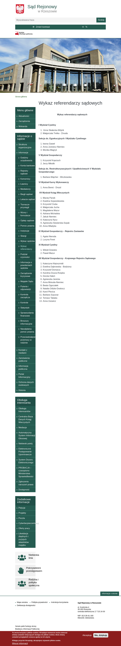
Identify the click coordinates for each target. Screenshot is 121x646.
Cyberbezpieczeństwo (27, 523)
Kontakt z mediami (22, 351)
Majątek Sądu (26, 281)
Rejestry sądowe (24, 172)
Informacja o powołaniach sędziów (26, 265)
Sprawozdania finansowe (27, 314)
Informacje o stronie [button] (109, 594)
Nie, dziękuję (100, 636)
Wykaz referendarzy (26, 247)
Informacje (23, 152)
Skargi (23, 236)
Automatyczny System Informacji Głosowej (26, 435)
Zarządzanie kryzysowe (26, 274)
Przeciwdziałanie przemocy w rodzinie (28, 340)
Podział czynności (25, 255)
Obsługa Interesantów (24, 409)
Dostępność (24, 490)
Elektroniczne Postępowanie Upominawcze (25, 452)
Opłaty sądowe (27, 220)
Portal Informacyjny (24, 375)
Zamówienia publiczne (24, 359)
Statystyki (24, 308)
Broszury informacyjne (26, 322)
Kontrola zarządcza (25, 296)
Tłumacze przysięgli (24, 206)
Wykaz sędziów (27, 241)
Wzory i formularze (25, 213)
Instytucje (24, 231)
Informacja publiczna (23, 367)
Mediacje (22, 427)
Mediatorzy (25, 189)
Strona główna (21, 97)
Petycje (21, 508)
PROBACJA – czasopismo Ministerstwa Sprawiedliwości (25, 472)
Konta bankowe (27, 165)
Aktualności (23, 116)
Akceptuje (87, 636)
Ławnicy (24, 184)
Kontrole (24, 303)
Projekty (22, 513)
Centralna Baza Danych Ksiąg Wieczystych (25, 419)
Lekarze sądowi (27, 199)
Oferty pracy (24, 528)
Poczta (21, 518)
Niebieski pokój (25, 443)
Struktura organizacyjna (24, 145)
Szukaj (101, 20)
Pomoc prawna (27, 226)
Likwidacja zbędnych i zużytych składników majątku (23, 539)
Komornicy (25, 179)
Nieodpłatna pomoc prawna (27, 330)
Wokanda (22, 126)
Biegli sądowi (26, 194)
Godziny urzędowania (26, 159)
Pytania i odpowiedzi (25, 287)
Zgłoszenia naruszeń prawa (25, 483)
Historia (22, 390)
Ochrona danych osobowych (26, 383)
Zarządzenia (24, 121)
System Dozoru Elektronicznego (25, 461)
